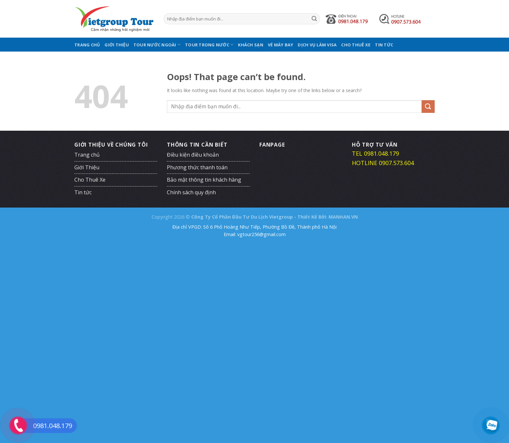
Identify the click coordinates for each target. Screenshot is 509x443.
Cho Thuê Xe (355, 45)
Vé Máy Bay (280, 45)
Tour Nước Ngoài (156, 45)
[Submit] (314, 18)
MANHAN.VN (343, 217)
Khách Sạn (250, 45)
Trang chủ (87, 45)
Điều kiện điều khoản (193, 154)
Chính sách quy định (191, 192)
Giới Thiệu (117, 45)
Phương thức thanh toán (197, 167)
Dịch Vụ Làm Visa (317, 45)
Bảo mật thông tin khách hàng (204, 179)
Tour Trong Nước (209, 45)
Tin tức (384, 45)
